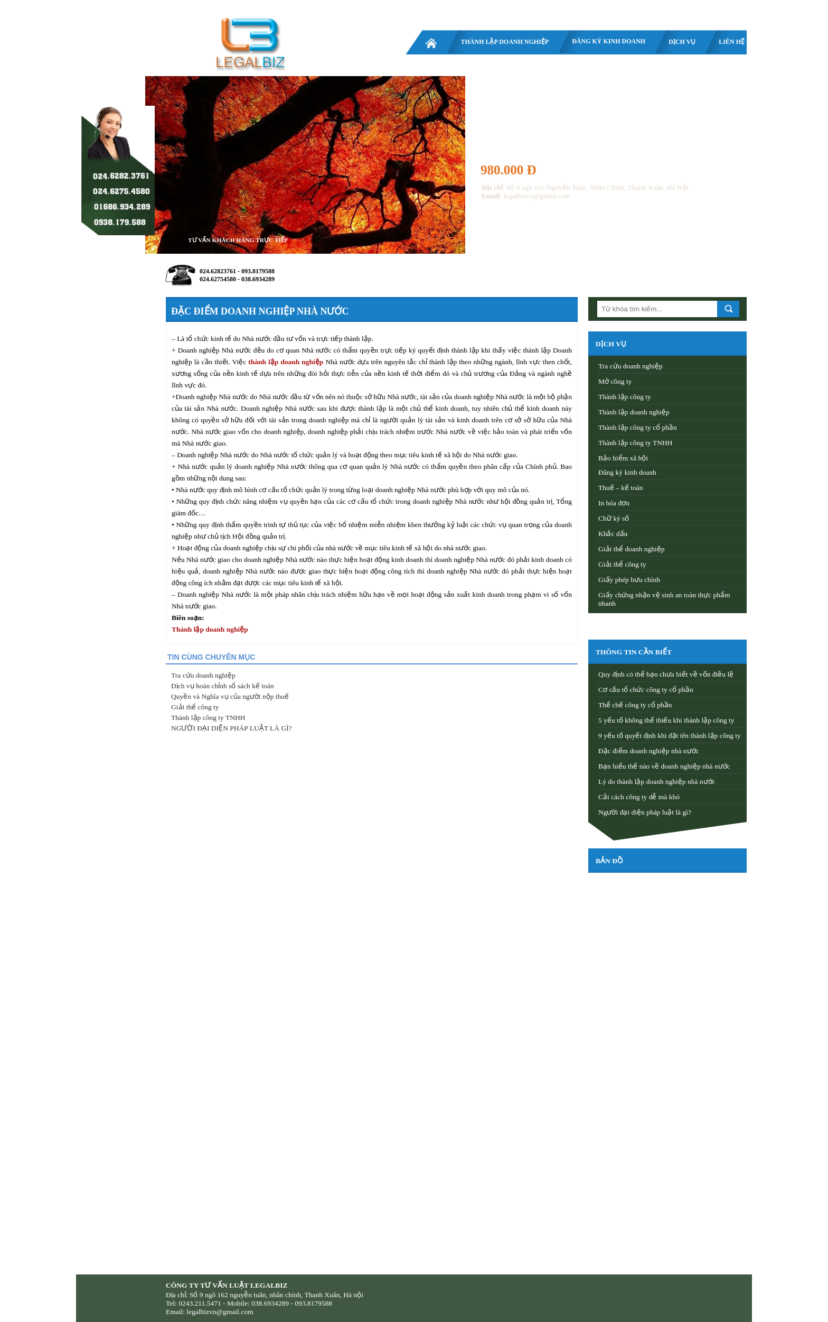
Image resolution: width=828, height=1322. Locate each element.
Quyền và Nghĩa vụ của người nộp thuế (230, 696)
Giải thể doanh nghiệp (631, 549)
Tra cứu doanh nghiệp (203, 675)
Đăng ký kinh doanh (608, 41)
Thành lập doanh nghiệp (504, 41)
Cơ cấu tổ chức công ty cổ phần (645, 690)
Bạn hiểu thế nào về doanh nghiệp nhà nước (664, 766)
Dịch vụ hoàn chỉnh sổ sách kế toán (222, 686)
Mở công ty (615, 381)
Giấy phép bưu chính (629, 580)
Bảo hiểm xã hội (623, 458)
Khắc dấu (612, 534)
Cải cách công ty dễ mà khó (639, 797)
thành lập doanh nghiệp (285, 362)
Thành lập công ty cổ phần (637, 427)
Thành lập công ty (624, 397)
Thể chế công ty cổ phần (635, 705)
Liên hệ (732, 41)
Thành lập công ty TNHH (208, 718)
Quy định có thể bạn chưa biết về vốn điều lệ (665, 674)
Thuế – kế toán (620, 488)
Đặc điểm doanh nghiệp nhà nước (648, 751)
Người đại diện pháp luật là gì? (644, 812)
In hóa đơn (613, 503)
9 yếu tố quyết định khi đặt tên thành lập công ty (669, 735)
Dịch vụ (682, 41)
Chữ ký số (613, 518)
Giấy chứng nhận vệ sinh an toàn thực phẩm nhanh (664, 599)
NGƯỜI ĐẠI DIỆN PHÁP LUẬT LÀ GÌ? (231, 728)
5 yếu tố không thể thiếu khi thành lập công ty (666, 720)
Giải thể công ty (195, 707)
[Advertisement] (667, 1140)
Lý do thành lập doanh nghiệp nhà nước (657, 781)
